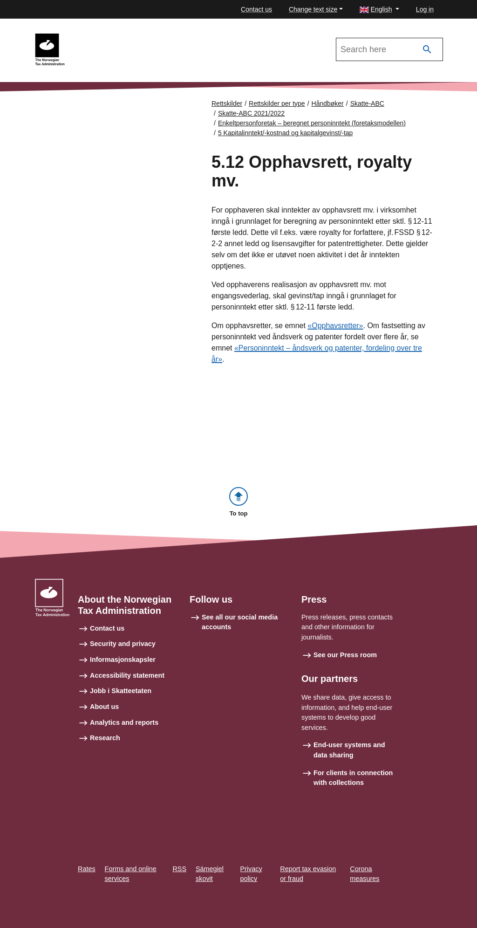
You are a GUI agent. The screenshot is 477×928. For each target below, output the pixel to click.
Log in (425, 9)
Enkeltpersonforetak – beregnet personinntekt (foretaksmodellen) (312, 123)
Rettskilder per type (277, 103)
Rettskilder (226, 103)
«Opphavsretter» (335, 326)
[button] (379, 9)
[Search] (427, 50)
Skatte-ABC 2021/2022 (112, 37)
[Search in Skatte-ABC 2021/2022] (389, 49)
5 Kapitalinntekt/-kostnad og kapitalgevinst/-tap (285, 133)
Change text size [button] (313, 9)
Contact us (256, 9)
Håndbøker (328, 103)
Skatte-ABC (367, 103)
